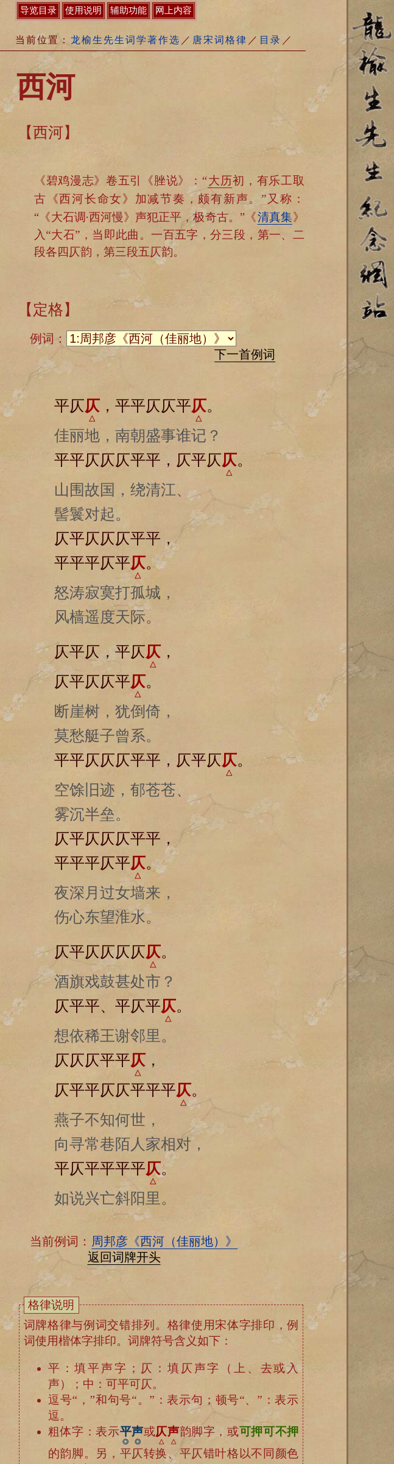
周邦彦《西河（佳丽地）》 (164, 1241)
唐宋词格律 (219, 40)
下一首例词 (244, 354)
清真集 (275, 217)
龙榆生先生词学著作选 (125, 40)
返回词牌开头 (124, 1257)
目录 (270, 40)
